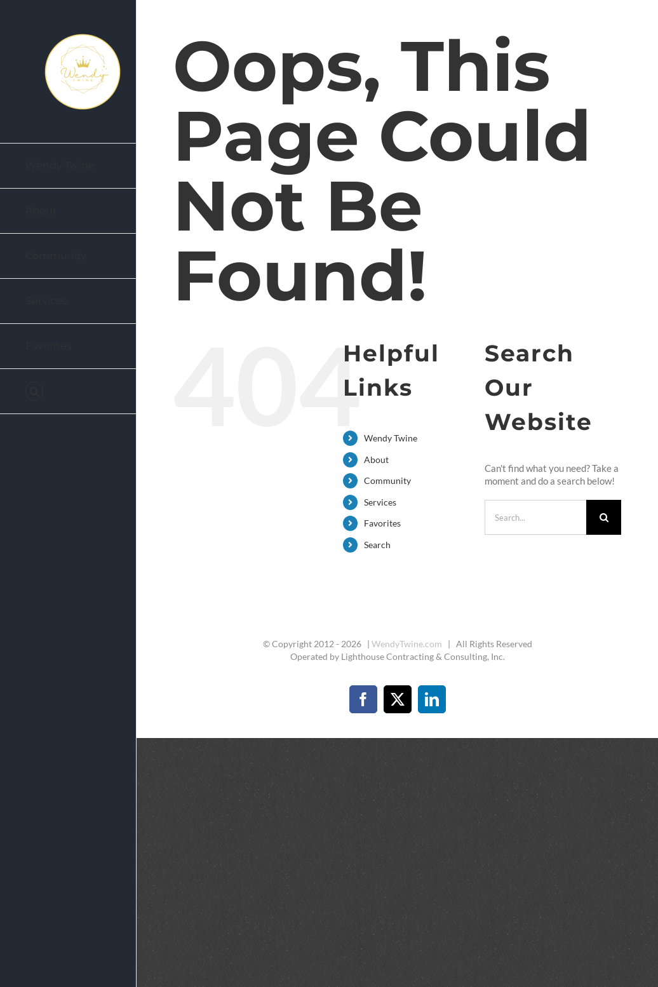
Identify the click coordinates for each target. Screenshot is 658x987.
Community (387, 480)
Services (380, 502)
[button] (68, 391)
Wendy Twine (390, 438)
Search (377, 544)
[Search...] (535, 517)
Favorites (382, 523)
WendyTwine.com (407, 643)
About (376, 459)
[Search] (603, 517)
